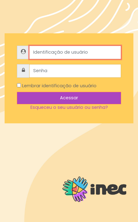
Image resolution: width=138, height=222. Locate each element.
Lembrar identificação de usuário (59, 86)
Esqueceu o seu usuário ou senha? (69, 107)
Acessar (69, 98)
